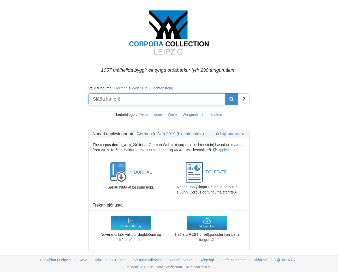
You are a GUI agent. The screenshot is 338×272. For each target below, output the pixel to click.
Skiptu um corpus (230, 133)
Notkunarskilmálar (147, 260)
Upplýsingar (225, 150)
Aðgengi (207, 260)
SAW (82, 260)
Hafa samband (234, 260)
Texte (143, 114)
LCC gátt (117, 260)
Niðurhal (260, 260)
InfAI (98, 260)
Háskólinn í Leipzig (55, 260)
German (121, 88)
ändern (216, 114)
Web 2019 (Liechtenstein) (152, 88)
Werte (172, 114)
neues (158, 114)
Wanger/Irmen (193, 114)
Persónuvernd (181, 260)
